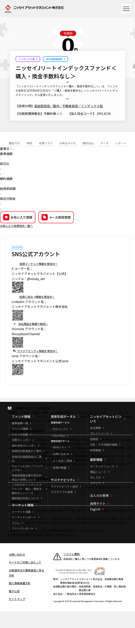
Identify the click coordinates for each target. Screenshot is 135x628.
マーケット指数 (21, 528)
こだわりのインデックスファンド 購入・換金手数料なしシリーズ (27, 506)
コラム (16, 540)
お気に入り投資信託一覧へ (18, 242)
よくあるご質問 (62, 477)
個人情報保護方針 (20, 600)
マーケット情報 (23, 521)
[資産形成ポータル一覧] (68, 433)
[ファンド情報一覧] (29, 433)
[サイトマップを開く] (126, 9)
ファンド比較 (20, 451)
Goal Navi (59, 452)
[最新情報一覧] (107, 476)
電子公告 (14, 608)
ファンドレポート (23, 545)
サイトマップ (17, 616)
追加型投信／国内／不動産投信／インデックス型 (68, 106)
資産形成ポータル (63, 433)
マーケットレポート (24, 534)
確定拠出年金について (25, 515)
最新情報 (96, 476)
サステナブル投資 (62, 509)
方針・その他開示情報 (103, 461)
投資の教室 (59, 484)
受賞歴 (94, 456)
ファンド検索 (20, 445)
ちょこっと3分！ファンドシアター (27, 485)
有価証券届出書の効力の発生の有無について (27, 494)
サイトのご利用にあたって (25, 579)
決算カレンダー (21, 457)
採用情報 (95, 467)
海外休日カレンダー (24, 462)
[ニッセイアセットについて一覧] (107, 435)
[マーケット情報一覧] (29, 521)
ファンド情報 (21, 433)
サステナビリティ (63, 496)
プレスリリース (99, 450)
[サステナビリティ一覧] (68, 496)
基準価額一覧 (20, 440)
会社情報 (95, 444)
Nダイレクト (60, 446)
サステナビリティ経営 (64, 503)
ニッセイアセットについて (105, 435)
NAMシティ (60, 464)
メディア (95, 500)
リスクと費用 (71, 571)
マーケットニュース (102, 483)
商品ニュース (98, 489)
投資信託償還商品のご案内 (27, 475)
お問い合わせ (61, 471)
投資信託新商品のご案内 (27, 468)
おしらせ (95, 494)
